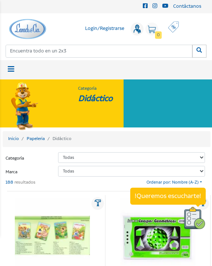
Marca (11, 172)
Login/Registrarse (104, 28)
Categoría (15, 158)
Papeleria (36, 139)
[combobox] (99, 51)
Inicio (13, 139)
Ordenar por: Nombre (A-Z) (173, 182)
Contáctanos (187, 6)
